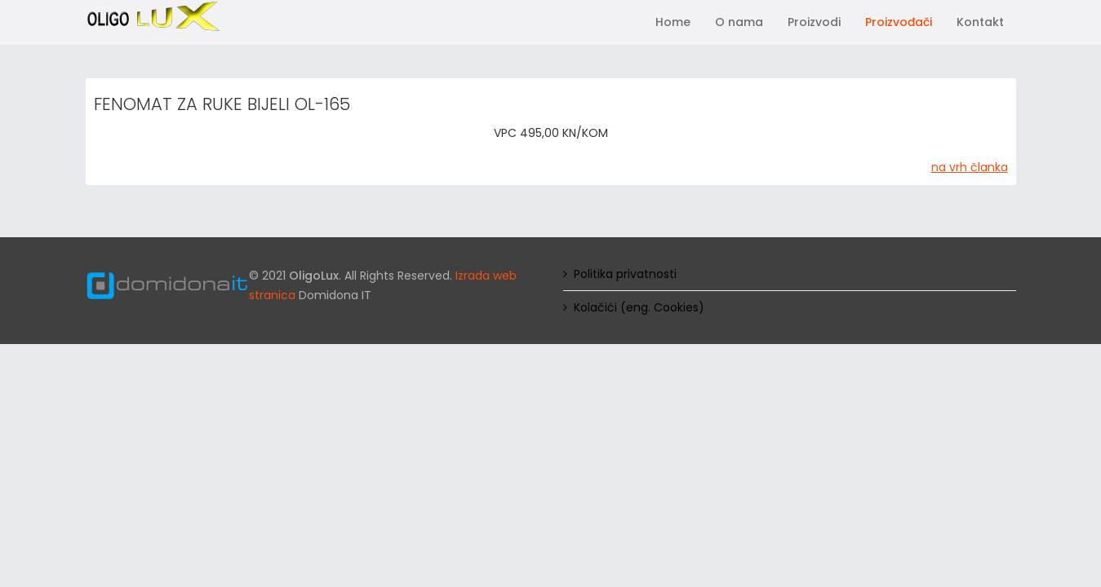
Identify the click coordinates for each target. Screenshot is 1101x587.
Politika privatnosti (625, 274)
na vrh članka (969, 167)
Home (672, 22)
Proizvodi (814, 22)
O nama (739, 22)
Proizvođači (898, 22)
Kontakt (980, 22)
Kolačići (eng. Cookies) (639, 307)
